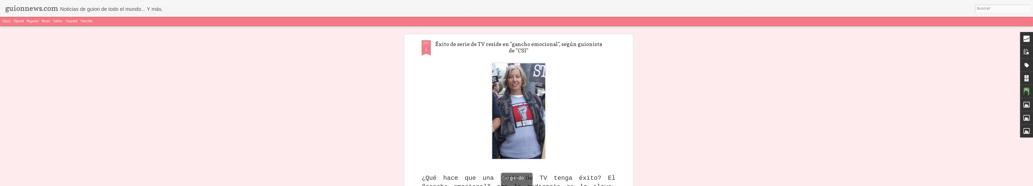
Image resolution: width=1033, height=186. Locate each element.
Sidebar (58, 21)
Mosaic (46, 21)
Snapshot (71, 21)
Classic (7, 21)
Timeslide (86, 21)
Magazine (33, 21)
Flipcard (19, 21)
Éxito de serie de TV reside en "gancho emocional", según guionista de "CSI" (518, 47)
